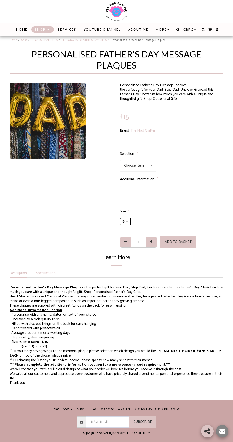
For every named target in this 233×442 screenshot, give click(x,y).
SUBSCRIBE (142, 422)
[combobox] (138, 165)
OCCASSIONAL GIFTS (44, 40)
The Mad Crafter (143, 130)
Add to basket (178, 242)
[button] (203, 29)
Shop (24, 40)
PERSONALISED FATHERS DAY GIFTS (84, 40)
